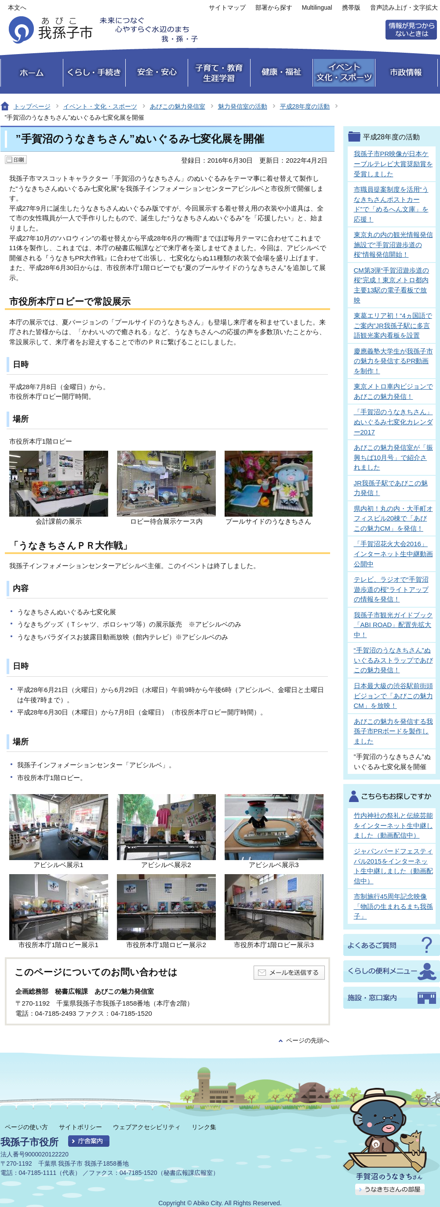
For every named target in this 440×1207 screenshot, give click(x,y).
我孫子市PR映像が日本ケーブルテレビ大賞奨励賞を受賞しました (393, 163)
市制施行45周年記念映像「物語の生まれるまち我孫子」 (393, 906)
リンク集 (204, 1126)
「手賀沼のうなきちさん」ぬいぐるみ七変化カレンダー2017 (393, 421)
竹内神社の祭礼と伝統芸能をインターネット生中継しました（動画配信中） (393, 825)
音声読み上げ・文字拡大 (404, 7)
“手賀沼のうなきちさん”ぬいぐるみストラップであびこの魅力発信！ (393, 660)
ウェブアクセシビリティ (147, 1126)
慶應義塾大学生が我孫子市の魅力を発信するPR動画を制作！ (393, 361)
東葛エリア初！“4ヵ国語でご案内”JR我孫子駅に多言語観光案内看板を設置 (393, 325)
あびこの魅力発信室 (177, 106)
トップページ (32, 106)
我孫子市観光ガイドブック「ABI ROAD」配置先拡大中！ (393, 624)
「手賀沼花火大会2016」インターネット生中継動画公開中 (393, 553)
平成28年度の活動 (305, 106)
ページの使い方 (26, 1126)
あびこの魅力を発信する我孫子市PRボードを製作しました (393, 731)
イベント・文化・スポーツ (100, 106)
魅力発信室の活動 (242, 106)
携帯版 (351, 7)
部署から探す (273, 7)
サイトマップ (227, 7)
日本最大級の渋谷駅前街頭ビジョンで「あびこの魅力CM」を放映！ (393, 695)
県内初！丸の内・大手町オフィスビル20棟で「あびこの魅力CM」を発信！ (393, 518)
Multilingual (317, 7)
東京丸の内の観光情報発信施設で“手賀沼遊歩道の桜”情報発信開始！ (393, 244)
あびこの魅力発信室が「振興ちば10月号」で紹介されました (393, 457)
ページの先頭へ (307, 1040)
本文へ (17, 7)
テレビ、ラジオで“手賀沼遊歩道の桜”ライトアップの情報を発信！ (391, 589)
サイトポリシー (80, 1126)
